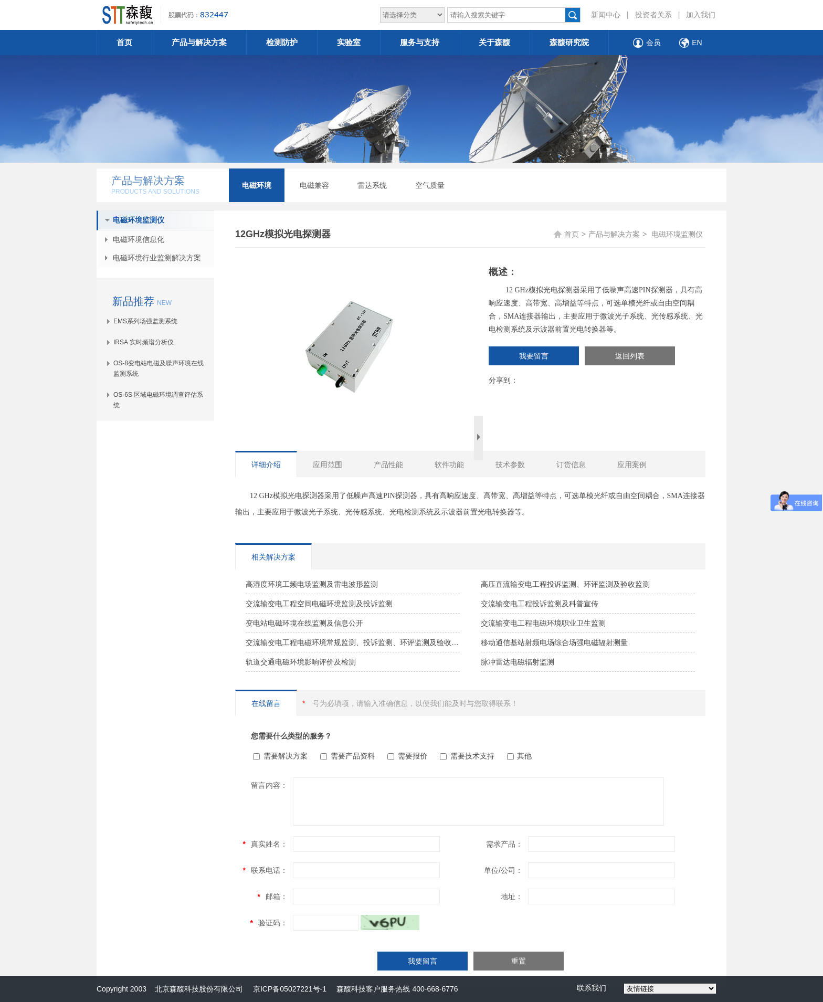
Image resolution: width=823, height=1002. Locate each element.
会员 (653, 42)
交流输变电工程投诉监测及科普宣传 (539, 603)
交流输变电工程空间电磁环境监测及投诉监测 (319, 603)
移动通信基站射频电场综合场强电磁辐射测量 (554, 642)
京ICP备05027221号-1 (289, 989)
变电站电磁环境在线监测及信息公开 (304, 623)
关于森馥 (494, 42)
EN (697, 42)
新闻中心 (605, 14)
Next (478, 438)
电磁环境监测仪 (138, 220)
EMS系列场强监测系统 (145, 321)
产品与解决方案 (199, 42)
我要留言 (533, 356)
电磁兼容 (314, 185)
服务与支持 (419, 42)
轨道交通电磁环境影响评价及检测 (301, 662)
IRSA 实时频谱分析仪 (143, 342)
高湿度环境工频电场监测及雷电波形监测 (312, 584)
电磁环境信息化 (138, 239)
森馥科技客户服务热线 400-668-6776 (392, 989)
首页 (124, 42)
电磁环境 (256, 185)
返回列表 (630, 356)
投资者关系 (653, 14)
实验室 (349, 42)
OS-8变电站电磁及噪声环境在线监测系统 (158, 368)
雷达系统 (372, 185)
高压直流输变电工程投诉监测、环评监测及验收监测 (565, 584)
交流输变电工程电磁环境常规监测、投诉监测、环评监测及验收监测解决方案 (353, 642)
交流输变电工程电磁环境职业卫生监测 (543, 623)
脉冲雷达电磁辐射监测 (517, 662)
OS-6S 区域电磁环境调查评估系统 (158, 400)
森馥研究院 (569, 42)
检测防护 (282, 42)
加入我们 (700, 14)
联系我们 (591, 988)
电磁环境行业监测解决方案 (157, 258)
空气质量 (430, 185)
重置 (518, 961)
